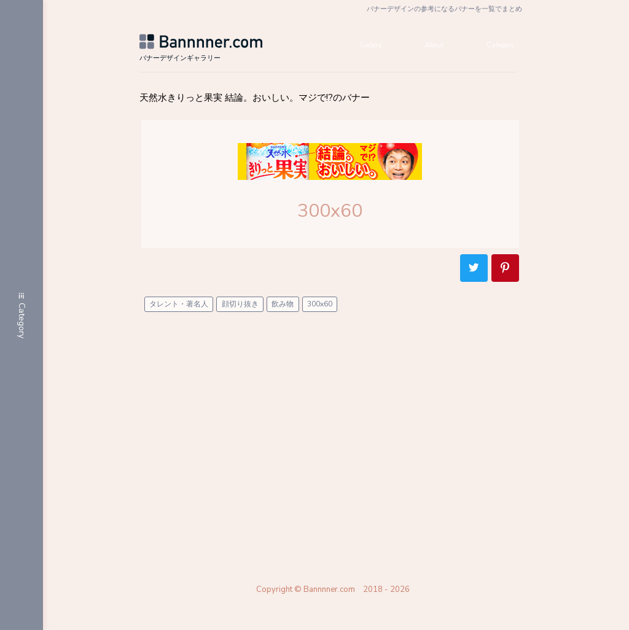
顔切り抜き (242, 311)
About (428, 49)
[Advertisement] (336, 442)
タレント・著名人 (181, 311)
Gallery (357, 49)
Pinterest (508, 275)
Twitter (477, 275)
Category (502, 49)
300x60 (322, 311)
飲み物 (286, 311)
